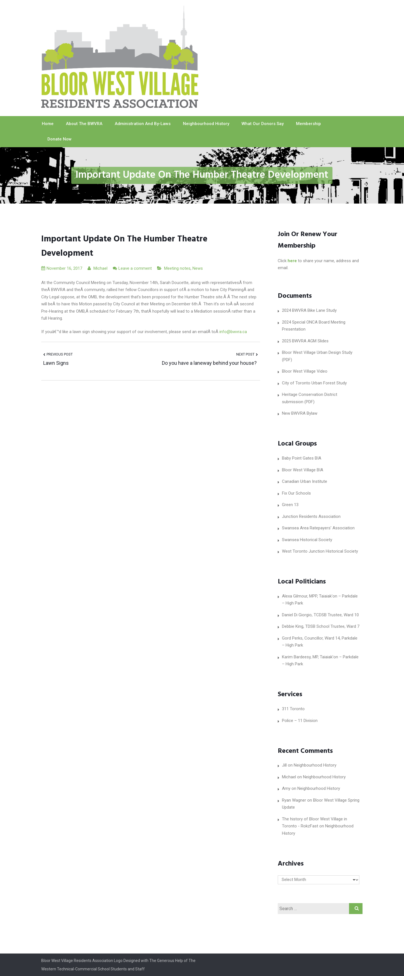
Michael (97, 268)
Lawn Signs (56, 363)
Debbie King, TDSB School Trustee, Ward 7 (320, 626)
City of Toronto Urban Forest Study (314, 383)
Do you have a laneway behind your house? (210, 363)
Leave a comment (135, 268)
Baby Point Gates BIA (301, 458)
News (197, 268)
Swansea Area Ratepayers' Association (318, 527)
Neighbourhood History (206, 123)
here (292, 260)
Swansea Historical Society (307, 539)
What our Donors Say (263, 123)
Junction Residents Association (311, 516)
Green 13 (290, 504)
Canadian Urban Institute (304, 481)
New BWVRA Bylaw (299, 413)
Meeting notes (177, 268)
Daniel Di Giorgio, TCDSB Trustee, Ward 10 (320, 614)
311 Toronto (293, 708)
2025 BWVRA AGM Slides (305, 340)
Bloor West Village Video (304, 371)
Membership (308, 123)
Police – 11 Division (300, 720)
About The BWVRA (84, 123)
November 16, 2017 (61, 268)
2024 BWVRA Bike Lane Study (309, 310)
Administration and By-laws (143, 123)
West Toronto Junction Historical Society (320, 551)
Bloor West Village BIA (302, 469)
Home (48, 123)
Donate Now (59, 139)
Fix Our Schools (296, 493)
